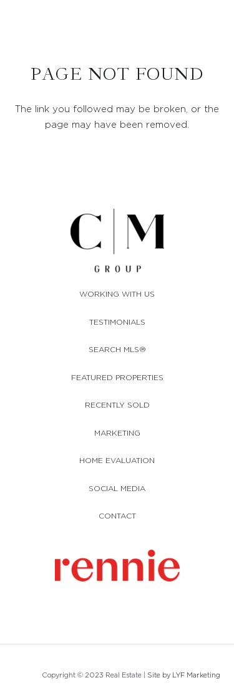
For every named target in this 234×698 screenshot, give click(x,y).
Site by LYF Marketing (183, 675)
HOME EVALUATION (117, 460)
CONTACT (117, 516)
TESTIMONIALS (117, 322)
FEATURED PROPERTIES (117, 377)
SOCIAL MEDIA (117, 488)
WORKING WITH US (117, 294)
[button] (218, 23)
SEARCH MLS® (117, 349)
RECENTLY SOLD (117, 405)
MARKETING (117, 433)
